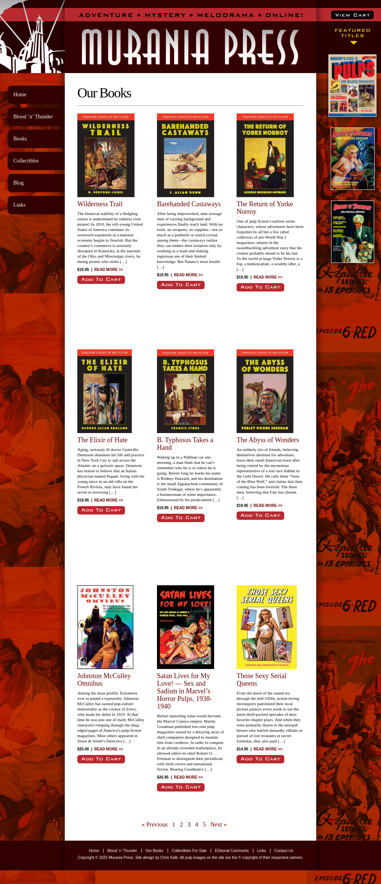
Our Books (154, 851)
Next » (218, 824)
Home (19, 94)
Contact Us (283, 851)
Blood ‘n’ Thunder (33, 116)
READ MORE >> (108, 270)
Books (20, 139)
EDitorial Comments (232, 851)
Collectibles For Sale (189, 851)
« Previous (155, 824)
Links (19, 205)
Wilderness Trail (100, 204)
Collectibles (26, 161)
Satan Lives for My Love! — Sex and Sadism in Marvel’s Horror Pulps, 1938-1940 (184, 691)
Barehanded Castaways (189, 204)
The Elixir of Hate (102, 440)
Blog (18, 183)
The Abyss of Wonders (268, 440)
